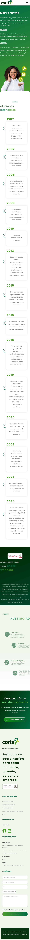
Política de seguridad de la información (12, 811)
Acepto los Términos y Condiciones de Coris (14, 909)
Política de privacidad (8, 801)
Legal (3, 814)
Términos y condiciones (8, 804)
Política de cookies (7, 808)
